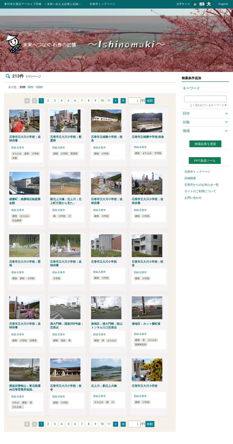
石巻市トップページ (102, 3)
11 (109, 100)
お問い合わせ (193, 197)
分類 (186, 122)
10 (102, 100)
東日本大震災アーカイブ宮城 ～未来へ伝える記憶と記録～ (42, 3)
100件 (39, 87)
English (223, 3)
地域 (186, 131)
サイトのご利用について (200, 191)
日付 (186, 113)
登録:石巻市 (17, 147)
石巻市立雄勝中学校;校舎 (148, 136)
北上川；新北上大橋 (104, 385)
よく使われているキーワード (207, 105)
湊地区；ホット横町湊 (146, 323)
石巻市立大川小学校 (104, 261)
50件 (30, 87)
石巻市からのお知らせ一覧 (202, 184)
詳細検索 (190, 178)
